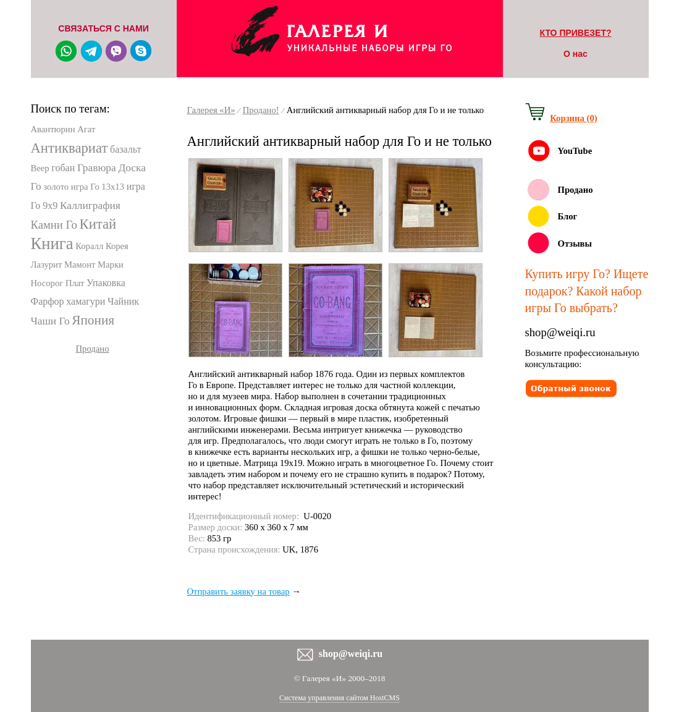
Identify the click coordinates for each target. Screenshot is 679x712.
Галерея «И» (211, 110)
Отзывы (575, 243)
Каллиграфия (90, 205)
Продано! (261, 110)
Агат (86, 129)
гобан (63, 168)
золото (56, 187)
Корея (117, 246)
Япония (93, 320)
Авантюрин (53, 129)
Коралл (89, 246)
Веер (40, 168)
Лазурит (46, 264)
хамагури (85, 301)
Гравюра (96, 168)
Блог (568, 216)
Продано (92, 349)
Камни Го (54, 224)
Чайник (123, 301)
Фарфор (47, 301)
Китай (98, 224)
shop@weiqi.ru (560, 332)
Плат (74, 283)
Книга (52, 243)
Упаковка (105, 283)
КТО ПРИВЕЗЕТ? (576, 33)
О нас (575, 54)
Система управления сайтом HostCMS (339, 697)
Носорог (47, 283)
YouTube (575, 151)
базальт (125, 149)
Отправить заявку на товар (238, 591)
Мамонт (79, 264)
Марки (111, 264)
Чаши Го (50, 321)
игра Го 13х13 (97, 187)
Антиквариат (69, 148)
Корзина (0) (573, 118)
